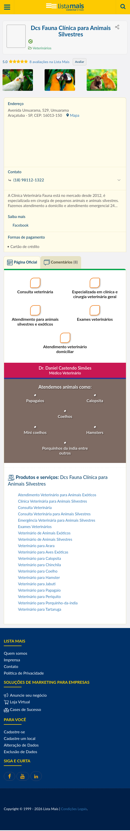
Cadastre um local (19, 739)
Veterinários (39, 48)
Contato (11, 667)
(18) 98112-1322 (26, 179)
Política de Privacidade (24, 674)
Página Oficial (22, 263)
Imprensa (12, 660)
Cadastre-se (14, 732)
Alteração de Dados (21, 745)
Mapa (72, 115)
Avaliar (79, 62)
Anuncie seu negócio (28, 696)
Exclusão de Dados (20, 752)
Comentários (61, 263)
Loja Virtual (17, 702)
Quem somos (15, 654)
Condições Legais (74, 810)
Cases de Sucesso (25, 710)
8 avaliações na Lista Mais (49, 62)
